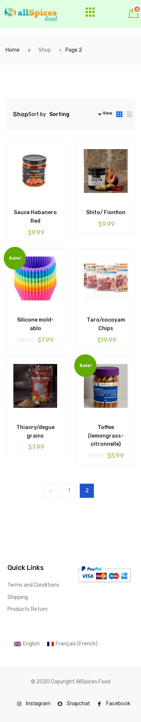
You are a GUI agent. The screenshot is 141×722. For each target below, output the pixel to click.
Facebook (113, 703)
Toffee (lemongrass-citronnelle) (106, 436)
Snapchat (74, 703)
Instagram (33, 703)
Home (13, 50)
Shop (45, 50)
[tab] (119, 114)
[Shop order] (74, 114)
